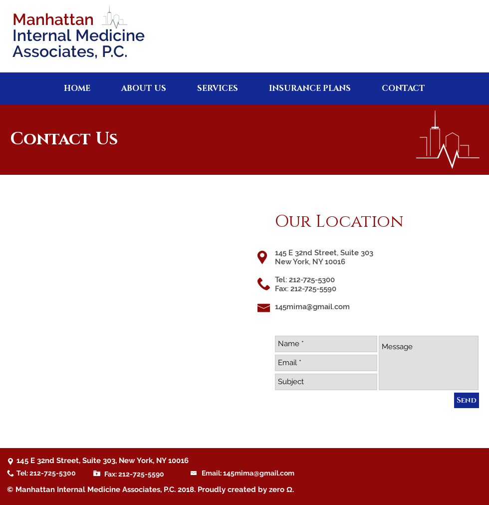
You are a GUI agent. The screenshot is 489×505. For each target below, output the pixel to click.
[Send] (466, 400)
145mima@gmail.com (312, 306)
